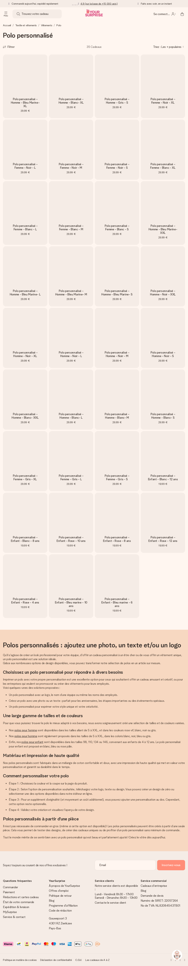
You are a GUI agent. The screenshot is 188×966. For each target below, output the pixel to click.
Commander (10, 887)
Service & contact (14, 917)
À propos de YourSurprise (64, 886)
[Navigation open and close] (5, 14)
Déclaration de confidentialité (56, 959)
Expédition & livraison (16, 907)
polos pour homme (26, 736)
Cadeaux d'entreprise (154, 886)
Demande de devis (152, 895)
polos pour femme (26, 730)
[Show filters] (9, 47)
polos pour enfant (32, 742)
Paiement (9, 892)
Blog (52, 900)
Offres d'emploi (58, 890)
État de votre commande (18, 902)
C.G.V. (78, 959)
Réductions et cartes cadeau (21, 897)
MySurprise (10, 912)
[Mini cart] (182, 14)
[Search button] (18, 14)
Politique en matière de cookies (20, 959)
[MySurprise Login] (164, 14)
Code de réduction (60, 910)
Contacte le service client (110, 902)
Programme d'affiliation (63, 905)
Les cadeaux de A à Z (97, 959)
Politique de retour (60, 895)
